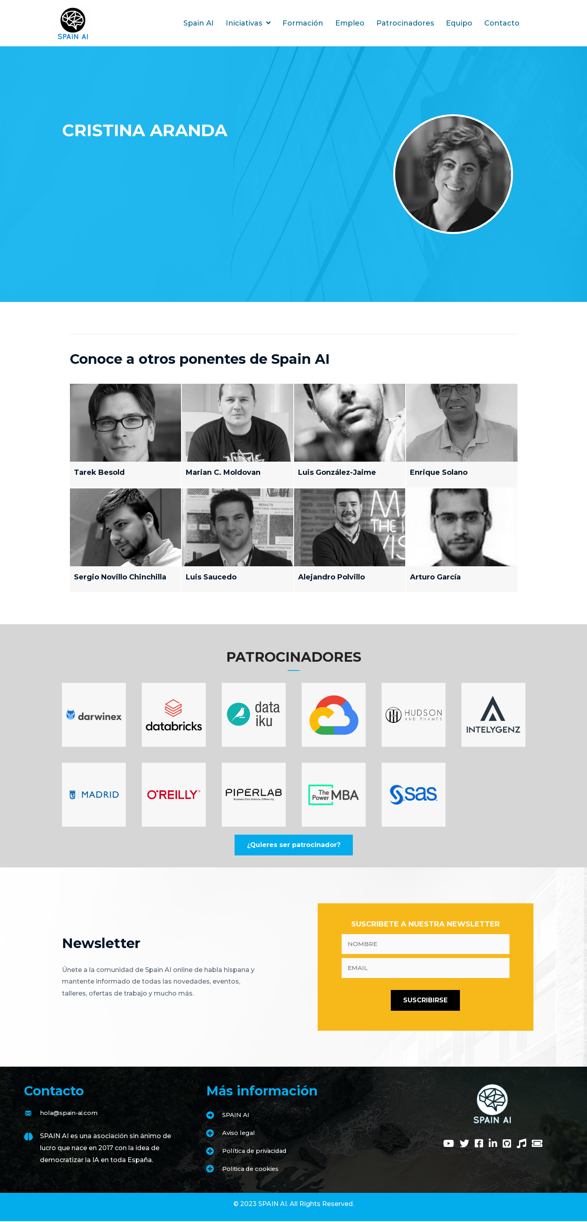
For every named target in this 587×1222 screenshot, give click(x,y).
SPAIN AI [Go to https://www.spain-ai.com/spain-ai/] (236, 1115)
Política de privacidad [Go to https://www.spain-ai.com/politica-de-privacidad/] (257, 1151)
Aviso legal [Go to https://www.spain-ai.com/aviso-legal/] (239, 1133)
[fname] (425, 944)
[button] (294, 845)
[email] (425, 968)
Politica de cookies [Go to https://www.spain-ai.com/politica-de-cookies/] (253, 1169)
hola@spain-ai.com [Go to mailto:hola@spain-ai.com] (71, 1113)
